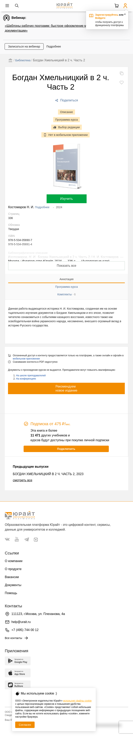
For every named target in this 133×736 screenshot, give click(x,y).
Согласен (25, 724)
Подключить (66, 448)
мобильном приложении (26, 358)
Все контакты (17, 638)
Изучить (66, 199)
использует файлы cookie (77, 700)
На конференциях (26, 378)
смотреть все (22, 480)
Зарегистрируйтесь (106, 14)
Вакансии (12, 577)
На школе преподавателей (31, 375)
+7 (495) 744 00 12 (25, 630)
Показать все (66, 265)
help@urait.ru (21, 622)
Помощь (11, 593)
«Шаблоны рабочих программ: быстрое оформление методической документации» (55, 28)
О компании (13, 561)
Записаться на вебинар (24, 46)
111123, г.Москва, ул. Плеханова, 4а (38, 614)
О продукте (13, 569)
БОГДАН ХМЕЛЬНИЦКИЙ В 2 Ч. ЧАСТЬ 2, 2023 (48, 474)
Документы (13, 585)
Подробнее (53, 46)
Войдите (100, 18)
